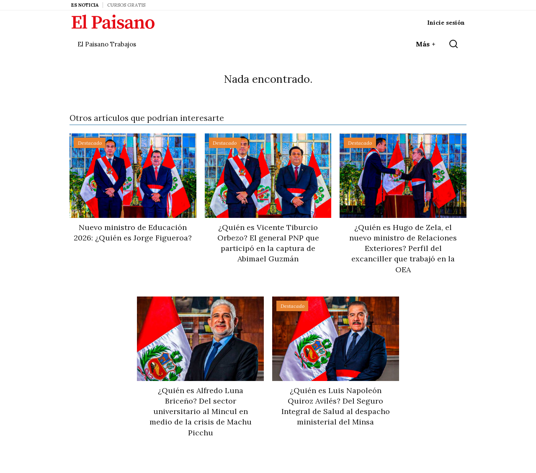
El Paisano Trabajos (106, 44)
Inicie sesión (446, 22)
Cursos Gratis (126, 5)
